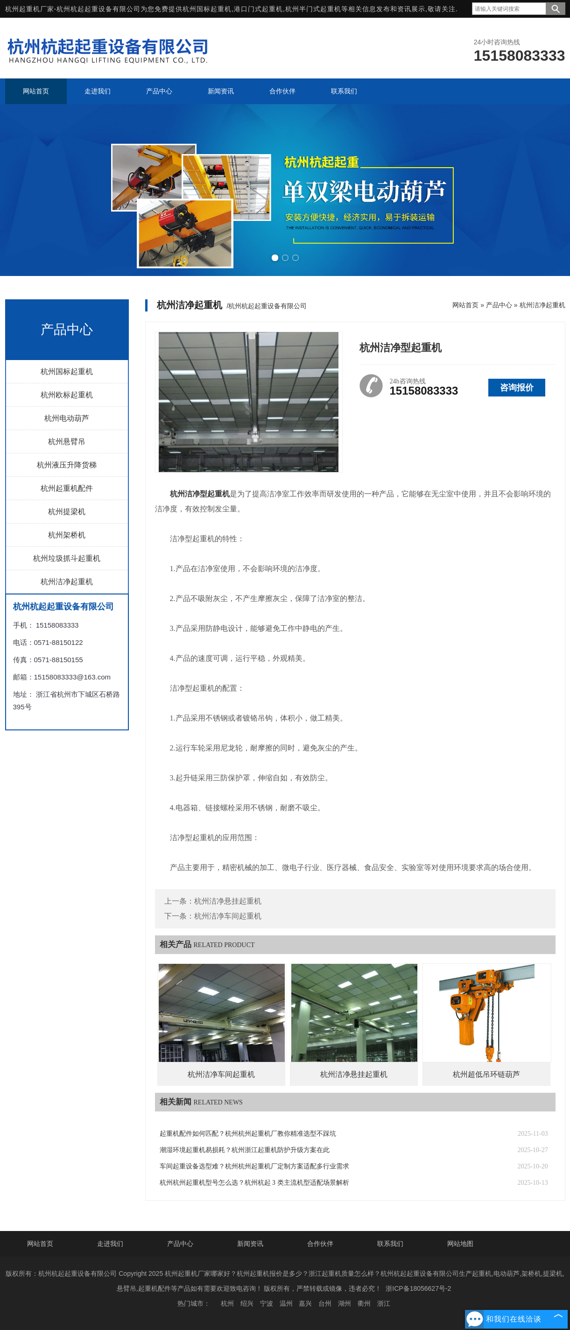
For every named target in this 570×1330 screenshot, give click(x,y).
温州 (286, 1303)
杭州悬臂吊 (66, 442)
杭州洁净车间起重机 (227, 916)
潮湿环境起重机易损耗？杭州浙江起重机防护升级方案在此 (245, 1149)
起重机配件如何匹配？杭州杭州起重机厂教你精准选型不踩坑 (248, 1133)
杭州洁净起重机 (67, 582)
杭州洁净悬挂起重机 (227, 901)
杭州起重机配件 (67, 488)
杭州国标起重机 (207, 9)
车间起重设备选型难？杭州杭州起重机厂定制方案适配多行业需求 (254, 1166)
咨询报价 (517, 387)
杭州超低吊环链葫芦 (486, 1074)
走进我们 (110, 1243)
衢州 (364, 1303)
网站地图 (460, 1243)
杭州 (227, 1303)
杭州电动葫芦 (66, 418)
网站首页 (465, 305)
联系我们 (390, 1243)
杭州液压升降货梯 (67, 465)
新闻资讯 (250, 1243)
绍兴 (246, 1303)
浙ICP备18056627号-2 (418, 1288)
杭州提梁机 (66, 512)
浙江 (383, 1303)
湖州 (344, 1303)
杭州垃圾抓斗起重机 (66, 558)
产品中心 (499, 305)
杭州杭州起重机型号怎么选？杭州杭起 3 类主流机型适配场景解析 (254, 1182)
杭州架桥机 (66, 535)
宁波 (266, 1303)
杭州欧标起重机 (67, 395)
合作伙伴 (320, 1243)
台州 (324, 1303)
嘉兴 (305, 1303)
